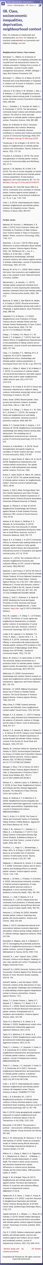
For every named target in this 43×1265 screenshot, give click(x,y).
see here (19, 38)
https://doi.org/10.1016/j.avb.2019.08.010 (22, 182)
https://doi (15, 608)
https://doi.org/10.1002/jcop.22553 (24, 138)
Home (9, 5)
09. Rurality (37, 1249)
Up (22, 1249)
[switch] (41, 2)
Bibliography (19, 5)
